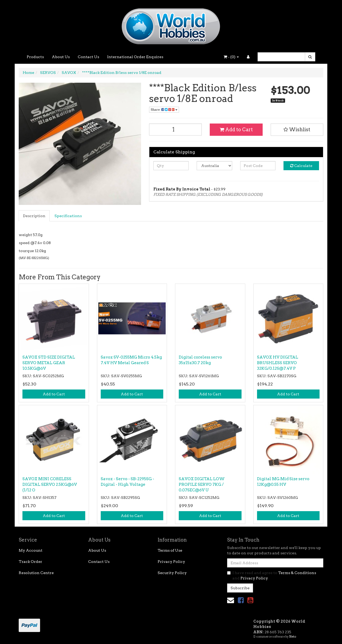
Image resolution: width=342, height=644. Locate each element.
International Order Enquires (135, 57)
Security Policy (172, 573)
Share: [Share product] (164, 110)
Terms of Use (170, 550)
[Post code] (258, 165)
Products (35, 57)
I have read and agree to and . (271, 575)
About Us (61, 57)
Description (34, 216)
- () (231, 57)
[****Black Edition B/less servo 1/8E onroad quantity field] (175, 130)
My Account (30, 550)
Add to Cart (236, 129)
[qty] (171, 165)
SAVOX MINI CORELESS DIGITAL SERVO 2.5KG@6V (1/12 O (49, 484)
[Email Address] (275, 562)
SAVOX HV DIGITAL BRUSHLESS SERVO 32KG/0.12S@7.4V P (277, 363)
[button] (297, 130)
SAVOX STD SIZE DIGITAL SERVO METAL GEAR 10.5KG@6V (48, 363)
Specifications (68, 216)
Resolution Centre (36, 573)
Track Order (30, 561)
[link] (241, 600)
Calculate (301, 166)
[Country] (214, 165)
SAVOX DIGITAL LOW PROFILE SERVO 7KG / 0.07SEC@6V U (202, 484)
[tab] (34, 215)
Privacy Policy (171, 561)
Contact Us (88, 57)
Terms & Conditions (297, 573)
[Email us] (230, 600)
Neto (292, 636)
